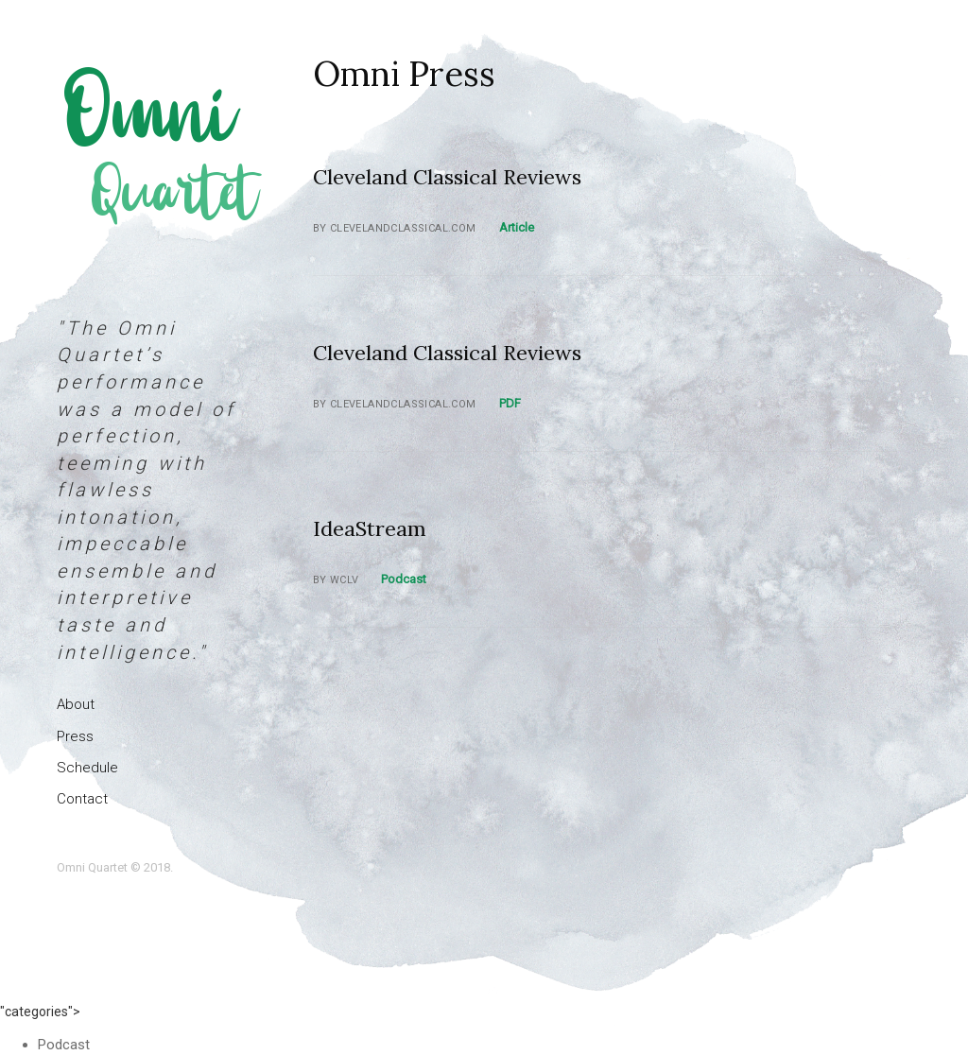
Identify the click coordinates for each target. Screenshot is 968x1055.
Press (75, 736)
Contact (82, 798)
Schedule (87, 767)
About (76, 704)
